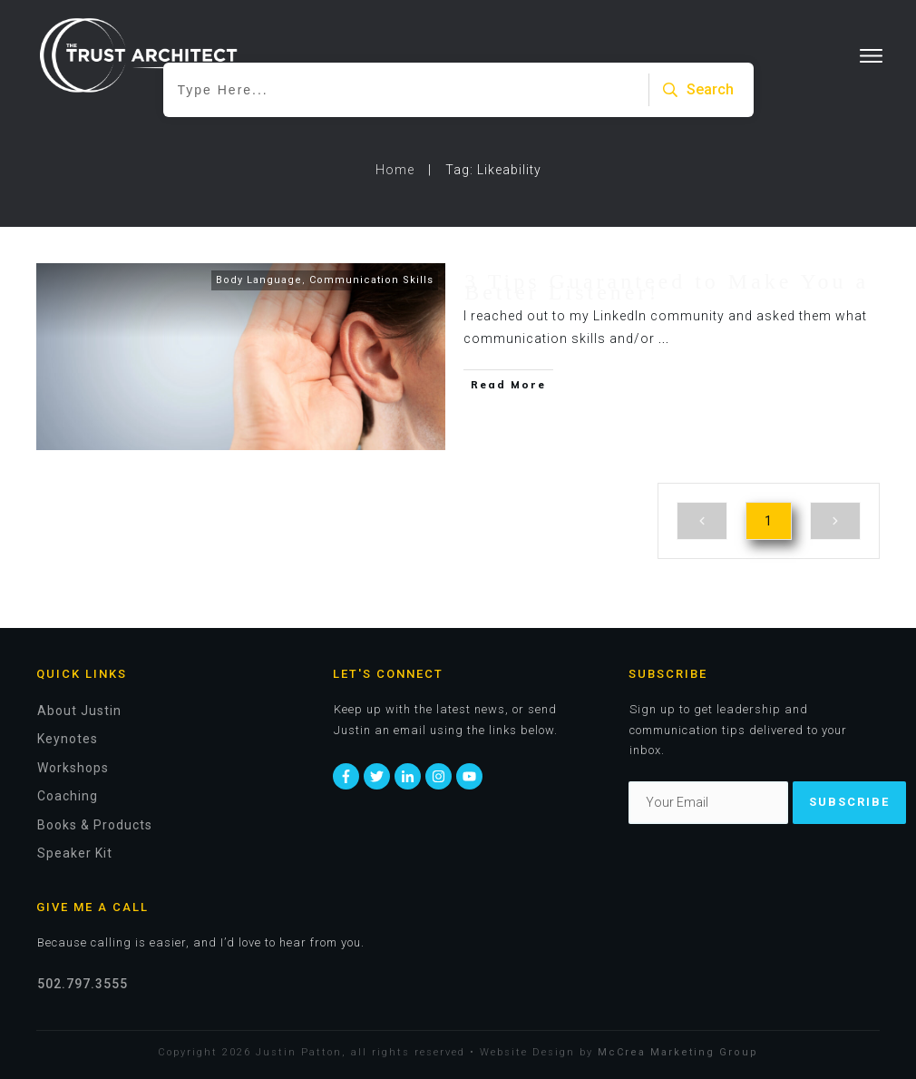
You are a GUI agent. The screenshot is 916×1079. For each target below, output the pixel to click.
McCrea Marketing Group (678, 1052)
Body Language (259, 280)
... (663, 338)
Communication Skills (371, 280)
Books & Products (94, 825)
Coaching (67, 796)
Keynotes (67, 738)
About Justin (79, 710)
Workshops (73, 767)
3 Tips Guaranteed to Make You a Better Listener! (666, 287)
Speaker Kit (74, 853)
